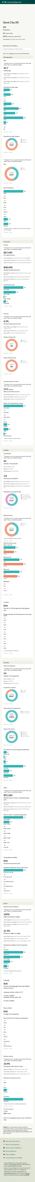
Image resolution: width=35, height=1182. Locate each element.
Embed (10, 131)
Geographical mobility (10, 857)
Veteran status (8, 1056)
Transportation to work (11, 381)
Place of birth (8, 1008)
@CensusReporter (11, 1151)
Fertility (6, 602)
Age (5, 60)
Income (6, 245)
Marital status (8, 515)
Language (6, 980)
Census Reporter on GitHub (14, 1158)
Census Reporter (12, 2)
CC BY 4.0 (24, 1175)
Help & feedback (10, 1154)
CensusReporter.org (10, 1173)
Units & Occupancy (9, 666)
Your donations (13, 1164)
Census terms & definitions (13, 1148)
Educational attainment (11, 906)
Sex (5, 164)
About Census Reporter (13, 1144)
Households (7, 453)
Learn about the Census (13, 1141)
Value (5, 787)
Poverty (6, 313)
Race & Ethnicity (9, 188)
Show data (6, 131)
